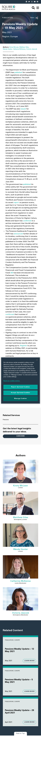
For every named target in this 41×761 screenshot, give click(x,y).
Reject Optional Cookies (20, 387)
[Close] (37, 360)
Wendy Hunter (7, 49)
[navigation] (37, 8)
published (18, 72)
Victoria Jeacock (31, 49)
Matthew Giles (24, 47)
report (16, 202)
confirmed (27, 221)
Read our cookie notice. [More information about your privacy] (11, 381)
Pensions (6, 420)
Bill (12, 273)
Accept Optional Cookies (20, 392)
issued (23, 109)
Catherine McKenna (19, 49)
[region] (20, 380)
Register (23, 346)
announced (18, 234)
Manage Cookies (20, 398)
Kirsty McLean (14, 47)
